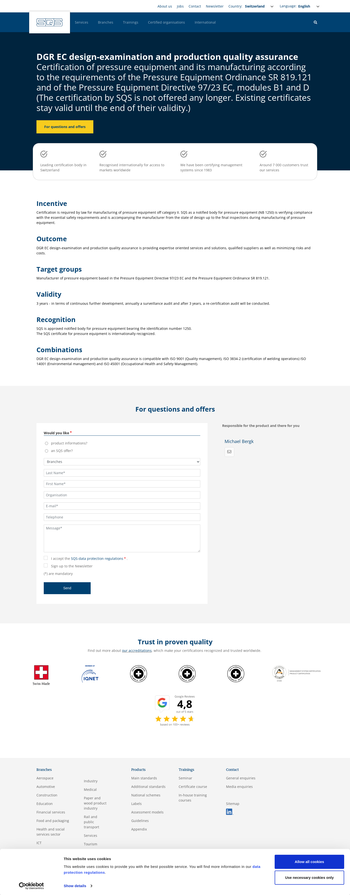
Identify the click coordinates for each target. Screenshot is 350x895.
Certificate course (193, 786)
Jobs (180, 6)
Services (81, 22)
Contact (195, 6)
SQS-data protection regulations (97, 558)
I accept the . (89, 558)
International (205, 22)
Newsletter (215, 6)
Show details (75, 885)
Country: (235, 6)
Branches (105, 22)
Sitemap (232, 803)
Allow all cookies (309, 861)
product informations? (69, 443)
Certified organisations (166, 22)
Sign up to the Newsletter (72, 566)
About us (165, 6)
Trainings (130, 22)
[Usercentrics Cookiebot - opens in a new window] (31, 885)
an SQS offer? (62, 450)
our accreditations (137, 650)
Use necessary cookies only (309, 877)
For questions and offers (65, 126)
